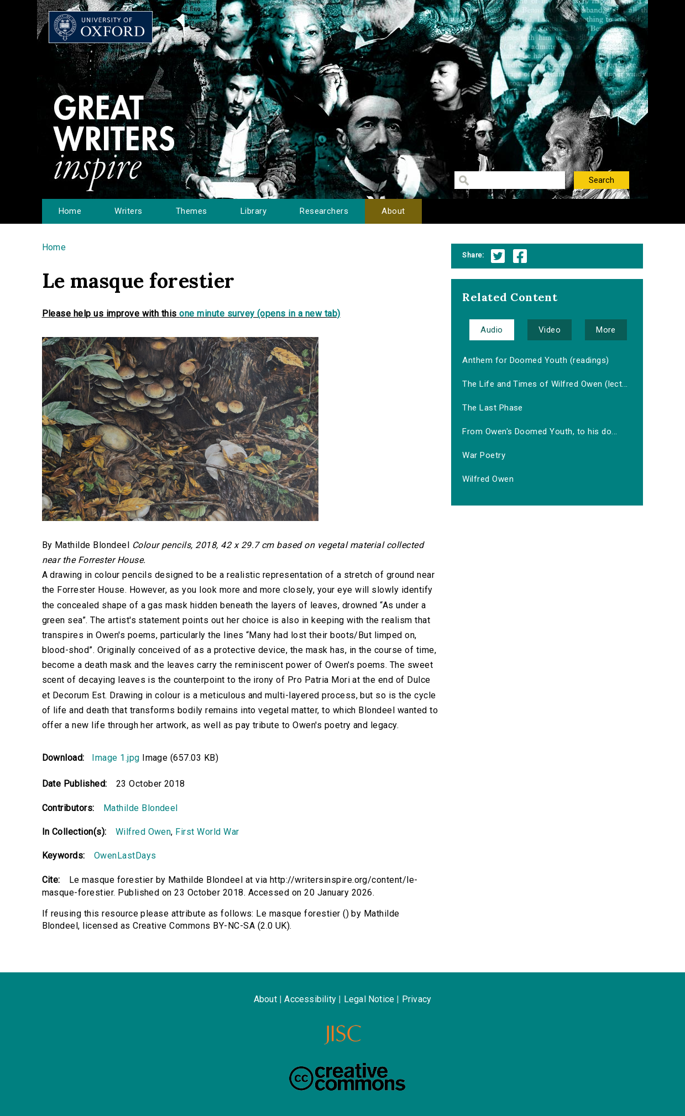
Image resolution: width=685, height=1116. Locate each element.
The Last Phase (492, 408)
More (606, 330)
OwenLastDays (125, 855)
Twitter (498, 256)
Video (549, 330)
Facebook (520, 256)
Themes (191, 211)
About (393, 211)
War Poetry (483, 455)
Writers (128, 211)
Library (253, 211)
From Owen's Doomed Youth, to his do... (539, 431)
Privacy (416, 999)
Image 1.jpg (115, 757)
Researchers (324, 211)
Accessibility (310, 999)
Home (70, 211)
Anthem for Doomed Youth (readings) (535, 360)
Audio (491, 330)
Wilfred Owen (143, 832)
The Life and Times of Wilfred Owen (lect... (545, 384)
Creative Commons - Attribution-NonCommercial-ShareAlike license (347, 1077)
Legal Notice (369, 999)
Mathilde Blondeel (140, 808)
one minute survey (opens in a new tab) (259, 313)
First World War (207, 832)
